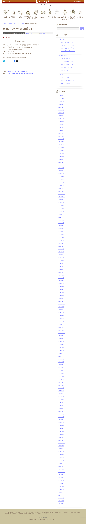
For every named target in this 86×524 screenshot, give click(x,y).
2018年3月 (61, 359)
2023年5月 (61, 179)
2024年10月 (61, 130)
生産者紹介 (31, 512)
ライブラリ (55, 512)
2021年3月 (61, 254)
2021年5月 (61, 249)
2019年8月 (61, 309)
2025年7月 (61, 104)
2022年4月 (61, 217)
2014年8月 (61, 483)
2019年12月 (61, 298)
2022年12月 (61, 194)
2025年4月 (61, 113)
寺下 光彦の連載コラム (67, 61)
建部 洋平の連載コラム (67, 64)
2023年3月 (61, 185)
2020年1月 (61, 295)
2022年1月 (61, 226)
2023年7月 (61, 173)
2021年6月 (61, 246)
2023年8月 (61, 170)
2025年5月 (61, 110)
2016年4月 (61, 425)
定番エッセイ (61, 39)
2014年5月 (61, 492)
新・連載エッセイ (63, 55)
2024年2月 (61, 153)
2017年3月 (61, 393)
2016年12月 (61, 402)
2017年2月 (61, 396)
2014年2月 (61, 501)
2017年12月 (61, 367)
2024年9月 (61, 133)
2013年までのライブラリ (67, 48)
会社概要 (12, 512)
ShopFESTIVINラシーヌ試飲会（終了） (19, 71)
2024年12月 (61, 124)
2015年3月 (61, 463)
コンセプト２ (24, 512)
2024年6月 (61, 142)
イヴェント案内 (20, 23)
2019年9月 (61, 307)
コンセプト (17, 512)
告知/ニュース (37, 512)
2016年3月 (61, 428)
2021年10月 (61, 234)
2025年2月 (61, 118)
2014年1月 (61, 503)
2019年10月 (61, 304)
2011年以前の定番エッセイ (68, 51)
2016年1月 (61, 434)
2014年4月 (61, 495)
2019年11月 (61, 301)
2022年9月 (61, 202)
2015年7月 (61, 451)
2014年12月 (61, 472)
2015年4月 (61, 460)
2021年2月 (61, 257)
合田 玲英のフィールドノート (68, 67)
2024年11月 (61, 127)
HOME (4, 23)
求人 (43, 512)
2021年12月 (61, 228)
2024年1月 (61, 156)
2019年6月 (61, 315)
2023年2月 (61, 188)
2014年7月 (61, 486)
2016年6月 (61, 420)
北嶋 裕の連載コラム (66, 58)
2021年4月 (61, 252)
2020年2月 (61, 292)
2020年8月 (61, 275)
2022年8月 (61, 205)
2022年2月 (61, 223)
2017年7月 (61, 382)
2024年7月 (61, 139)
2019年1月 (61, 330)
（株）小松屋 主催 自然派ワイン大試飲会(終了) (21, 73)
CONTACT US (39, 513)
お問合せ (33, 513)
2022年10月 (61, 199)
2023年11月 (61, 162)
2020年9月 (61, 272)
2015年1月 (61, 469)
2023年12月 (61, 159)
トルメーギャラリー (13, 513)
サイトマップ (46, 513)
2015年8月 (61, 448)
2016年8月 (61, 414)
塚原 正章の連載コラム (67, 42)
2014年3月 (61, 498)
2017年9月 (61, 376)
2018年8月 (61, 344)
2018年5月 (61, 353)
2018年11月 (61, 336)
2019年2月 (61, 327)
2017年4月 (61, 391)
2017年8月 (61, 379)
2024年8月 (61, 136)
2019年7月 (61, 312)
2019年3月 (61, 324)
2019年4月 (61, 321)
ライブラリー (36, 33)
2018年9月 (61, 341)
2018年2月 (61, 362)
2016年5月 (61, 422)
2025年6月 (61, 107)
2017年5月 (61, 388)
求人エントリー (48, 512)
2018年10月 (61, 338)
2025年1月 (61, 121)
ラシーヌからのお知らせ (67, 80)
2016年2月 (61, 431)
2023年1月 (61, 191)
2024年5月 (61, 144)
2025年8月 (61, 101)
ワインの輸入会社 (43, 517)
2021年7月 (61, 243)
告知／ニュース (11, 23)
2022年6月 (61, 211)
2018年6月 (61, 350)
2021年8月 (61, 240)
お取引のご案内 (26, 513)
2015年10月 (61, 443)
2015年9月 (61, 446)
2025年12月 (61, 95)
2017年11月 (61, 370)
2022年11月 (61, 197)
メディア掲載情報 (65, 83)
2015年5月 (61, 457)
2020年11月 (61, 266)
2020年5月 (61, 283)
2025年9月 (61, 98)
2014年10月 (61, 477)
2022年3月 (61, 220)
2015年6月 (61, 454)
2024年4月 (61, 147)
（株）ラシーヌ (7, 1)
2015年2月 (61, 466)
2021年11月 (61, 231)
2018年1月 (61, 364)
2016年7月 (61, 417)
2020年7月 (61, 278)
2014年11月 (61, 475)
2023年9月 (61, 168)
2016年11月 (61, 405)
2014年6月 (61, 489)
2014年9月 (61, 480)
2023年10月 (61, 165)
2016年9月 (61, 411)
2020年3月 (61, 289)
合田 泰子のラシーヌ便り (67, 45)
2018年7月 (61, 347)
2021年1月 (61, 260)
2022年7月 (61, 208)
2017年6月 (61, 385)
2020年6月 (61, 281)
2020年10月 (61, 269)
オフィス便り (64, 70)
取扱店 (20, 513)
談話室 (6, 513)
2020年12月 (61, 263)
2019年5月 (61, 318)
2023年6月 (61, 176)
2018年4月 (61, 356)
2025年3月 (61, 115)
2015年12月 (61, 437)
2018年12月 (61, 333)
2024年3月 (61, 150)
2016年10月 (61, 408)
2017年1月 (61, 399)
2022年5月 (61, 214)
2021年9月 (61, 237)
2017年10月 (61, 373)
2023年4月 (61, 182)
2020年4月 (61, 286)
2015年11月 (61, 440)
